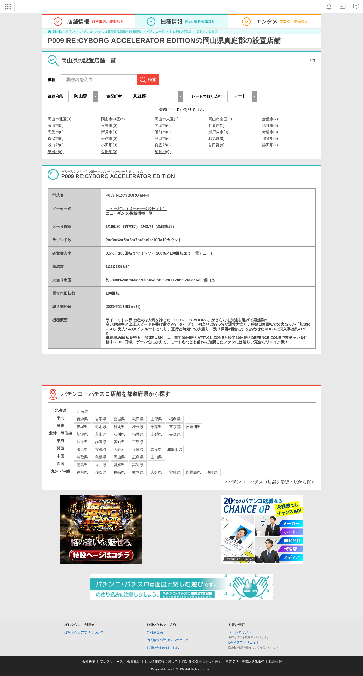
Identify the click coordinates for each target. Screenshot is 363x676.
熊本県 (138, 472)
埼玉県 (138, 426)
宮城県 (119, 419)
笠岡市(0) (163, 125)
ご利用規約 (155, 632)
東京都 (175, 426)
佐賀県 (100, 472)
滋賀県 (82, 449)
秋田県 (138, 419)
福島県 (175, 419)
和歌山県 (174, 449)
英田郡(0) (56, 152)
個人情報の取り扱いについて (168, 640)
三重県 (138, 442)
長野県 (175, 434)
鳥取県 (82, 457)
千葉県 (156, 426)
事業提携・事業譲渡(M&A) (244, 661)
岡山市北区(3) (59, 119)
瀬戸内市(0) (218, 132)
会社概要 (88, 661)
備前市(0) (163, 132)
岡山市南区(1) (220, 119)
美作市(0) (109, 138)
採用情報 (275, 661)
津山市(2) (56, 125)
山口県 (156, 457)
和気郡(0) (216, 138)
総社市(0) (270, 125)
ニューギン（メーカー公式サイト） (136, 209)
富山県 (100, 434)
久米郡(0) (109, 152)
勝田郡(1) (270, 145)
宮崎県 (175, 472)
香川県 (100, 465)
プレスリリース (111, 661)
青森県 (82, 419)
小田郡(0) (109, 145)
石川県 (119, 434)
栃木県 (100, 426)
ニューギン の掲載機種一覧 (129, 213)
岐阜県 (82, 442)
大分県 (156, 472)
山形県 (156, 419)
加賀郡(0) (163, 152)
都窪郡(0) (270, 138)
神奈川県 (193, 426)
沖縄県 (212, 472)
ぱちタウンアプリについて (83, 632)
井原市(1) (216, 125)
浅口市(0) (163, 138)
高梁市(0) (56, 132)
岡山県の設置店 (180, 31)
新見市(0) (109, 132)
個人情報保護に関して (161, 661)
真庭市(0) (56, 138)
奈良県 (156, 449)
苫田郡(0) (216, 145)
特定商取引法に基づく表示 (201, 661)
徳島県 (82, 465)
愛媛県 (119, 465)
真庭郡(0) (163, 145)
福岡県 (82, 472)
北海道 (82, 411)
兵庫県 (138, 449)
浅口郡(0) (56, 145)
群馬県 (119, 426)
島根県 (100, 457)
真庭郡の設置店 (207, 31)
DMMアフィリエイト (243, 642)
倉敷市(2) (270, 119)
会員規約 (133, 661)
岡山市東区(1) (166, 119)
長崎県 (119, 472)
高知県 (138, 465)
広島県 (138, 457)
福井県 (138, 434)
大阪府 (119, 449)
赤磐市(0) (270, 132)
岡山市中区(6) (113, 119)
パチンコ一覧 (155, 31)
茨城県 (82, 426)
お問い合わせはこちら (163, 648)
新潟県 (82, 434)
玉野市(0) (109, 125)
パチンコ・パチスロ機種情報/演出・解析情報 (110, 31)
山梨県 (156, 434)
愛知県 (119, 442)
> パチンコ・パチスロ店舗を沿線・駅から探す (270, 481)
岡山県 (119, 457)
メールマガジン (239, 632)
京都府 (100, 449)
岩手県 (100, 419)
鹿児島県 (193, 472)
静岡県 (100, 442)
